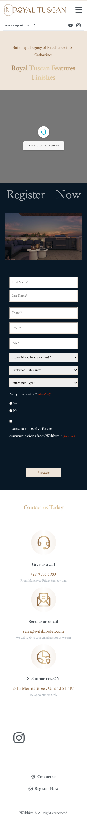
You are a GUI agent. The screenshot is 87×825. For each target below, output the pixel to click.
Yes (15, 403)
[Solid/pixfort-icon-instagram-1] (19, 737)
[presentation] (44, 454)
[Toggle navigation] (79, 10)
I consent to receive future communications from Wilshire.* (42, 432)
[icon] (43, 542)
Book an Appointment (20, 25)
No (15, 411)
